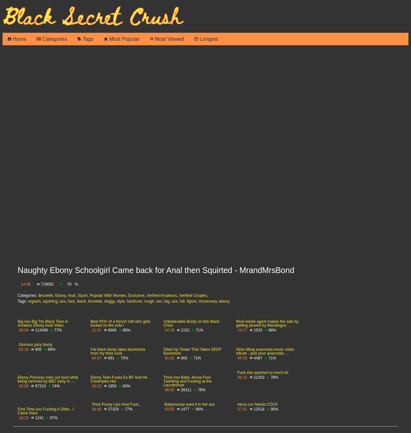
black (81, 301)
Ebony (60, 295)
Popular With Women (108, 295)
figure (192, 301)
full (182, 301)
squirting (50, 301)
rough (149, 301)
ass (63, 301)
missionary (208, 301)
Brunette (46, 295)
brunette (95, 301)
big (167, 301)
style (121, 301)
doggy (109, 301)
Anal (71, 295)
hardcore (134, 301)
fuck (71, 301)
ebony (224, 301)
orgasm (34, 301)
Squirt (83, 295)
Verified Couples (193, 295)
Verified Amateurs (162, 295)
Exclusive (136, 295)
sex (159, 301)
